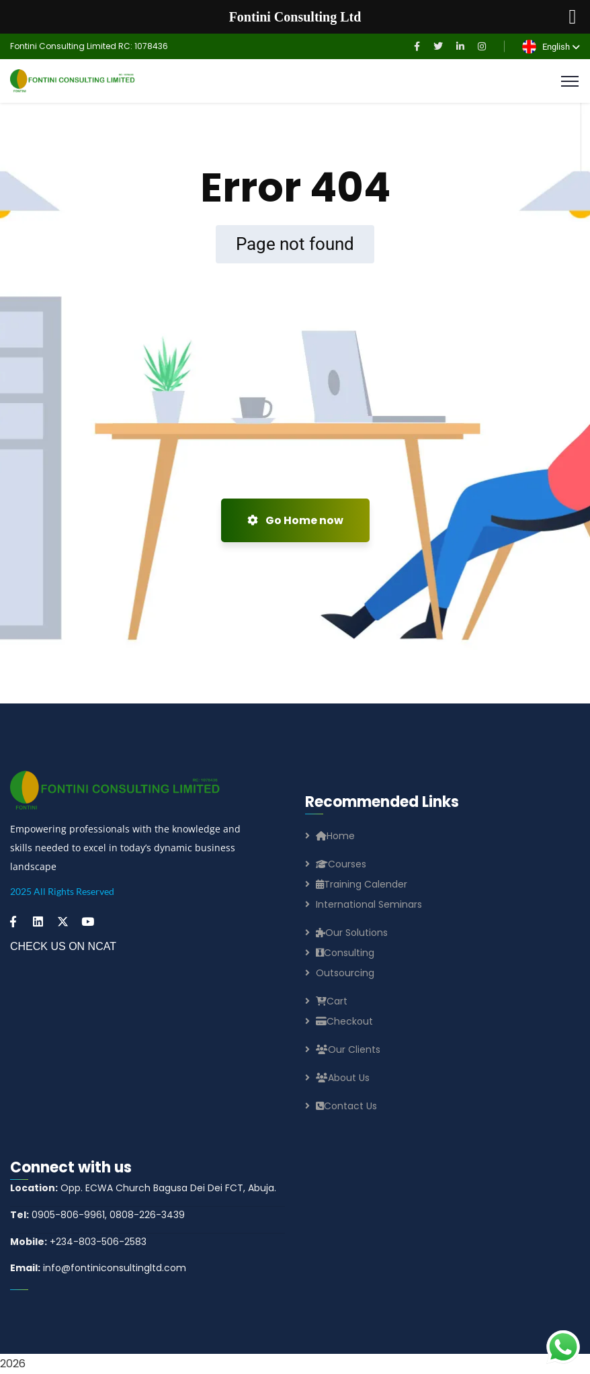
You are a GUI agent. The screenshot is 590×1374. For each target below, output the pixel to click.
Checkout (344, 1021)
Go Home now (295, 520)
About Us (343, 1077)
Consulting (345, 952)
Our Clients (348, 1049)
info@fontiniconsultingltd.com (98, 1268)
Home (335, 836)
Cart (331, 1001)
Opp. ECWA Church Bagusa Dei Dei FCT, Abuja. (143, 1188)
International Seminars (369, 904)
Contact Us (346, 1106)
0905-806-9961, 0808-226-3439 (97, 1214)
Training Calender (361, 884)
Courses (341, 864)
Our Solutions (352, 932)
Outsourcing (345, 973)
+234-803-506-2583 (78, 1241)
